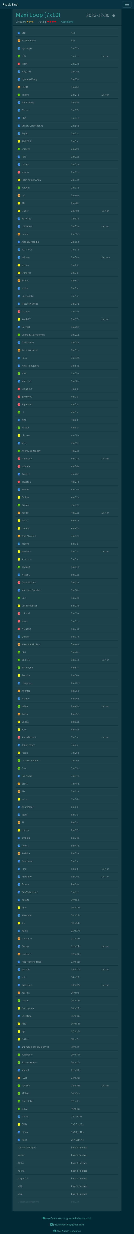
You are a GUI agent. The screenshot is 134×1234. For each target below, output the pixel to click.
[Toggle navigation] (127, 4)
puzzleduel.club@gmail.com (67, 1224)
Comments (67, 21)
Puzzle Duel (10, 4)
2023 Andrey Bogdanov (67, 1230)
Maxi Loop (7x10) (38, 15)
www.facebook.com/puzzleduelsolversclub (67, 1218)
